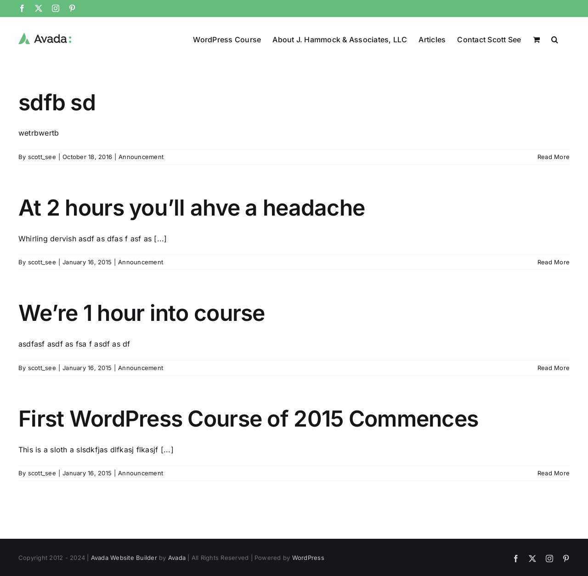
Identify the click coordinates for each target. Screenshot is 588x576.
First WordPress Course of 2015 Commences (248, 418)
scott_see (42, 156)
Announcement (141, 156)
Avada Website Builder (124, 557)
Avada (177, 557)
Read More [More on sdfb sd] (553, 156)
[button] (554, 38)
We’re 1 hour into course (141, 312)
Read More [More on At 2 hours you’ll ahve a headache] (553, 261)
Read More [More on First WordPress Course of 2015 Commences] (553, 472)
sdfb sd (57, 101)
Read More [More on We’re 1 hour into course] (553, 367)
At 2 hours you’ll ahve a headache (191, 207)
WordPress (308, 557)
